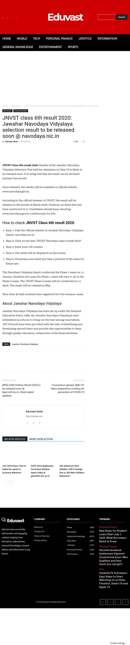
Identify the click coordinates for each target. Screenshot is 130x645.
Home (5, 105)
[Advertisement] (65, 76)
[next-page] (10, 529)
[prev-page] (4, 529)
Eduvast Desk (11, 141)
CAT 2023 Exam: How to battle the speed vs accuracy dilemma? (14, 515)
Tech (101, 610)
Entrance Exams (20, 110)
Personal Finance (107, 573)
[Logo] (16, 566)
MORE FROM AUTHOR (41, 485)
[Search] (122, 17)
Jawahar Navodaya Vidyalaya (25, 390)
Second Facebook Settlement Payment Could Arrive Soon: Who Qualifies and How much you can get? (112, 599)
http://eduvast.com (34, 462)
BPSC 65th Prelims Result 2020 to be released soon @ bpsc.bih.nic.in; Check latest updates (21, 436)
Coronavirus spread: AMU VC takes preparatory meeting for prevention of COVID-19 (67, 434)
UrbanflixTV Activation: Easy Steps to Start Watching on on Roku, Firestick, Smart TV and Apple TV (111, 620)
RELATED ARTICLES (14, 485)
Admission (16, 105)
